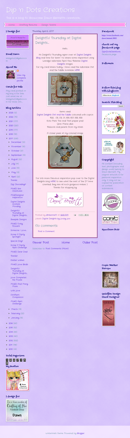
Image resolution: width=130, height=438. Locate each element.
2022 (11, 117)
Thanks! (14, 256)
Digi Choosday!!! (18, 184)
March (14, 309)
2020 (11, 125)
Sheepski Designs (19, 219)
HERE (78, 70)
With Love (15, 290)
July (13, 163)
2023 (11, 112)
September (17, 155)
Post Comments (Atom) (57, 248)
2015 (11, 327)
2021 (11, 121)
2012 (11, 340)
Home (11, 24)
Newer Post (41, 243)
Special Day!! (17, 241)
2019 (11, 130)
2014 (11, 332)
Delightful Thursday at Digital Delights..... (19, 213)
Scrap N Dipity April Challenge (19, 246)
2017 (11, 138)
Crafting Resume (28, 24)
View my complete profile (21, 78)
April (14, 176)
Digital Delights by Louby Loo (56, 218)
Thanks (14, 180)
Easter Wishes (17, 260)
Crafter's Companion (17, 296)
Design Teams (48, 24)
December (16, 142)
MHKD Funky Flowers (17, 224)
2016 (11, 323)
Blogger (80, 433)
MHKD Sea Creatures (16, 189)
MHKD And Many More (19, 285)
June (13, 168)
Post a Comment (46, 231)
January (15, 317)
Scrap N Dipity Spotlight (18, 235)
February (16, 313)
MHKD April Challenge (16, 302)
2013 (11, 336)
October (15, 150)
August (14, 159)
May (13, 172)
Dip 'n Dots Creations (40, 10)
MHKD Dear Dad (19, 251)
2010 (11, 349)
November (16, 146)
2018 (11, 134)
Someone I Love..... (19, 230)
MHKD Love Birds (19, 264)
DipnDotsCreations (111, 51)
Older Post (90, 243)
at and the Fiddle (54, 114)
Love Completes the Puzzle (18, 278)
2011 (11, 344)
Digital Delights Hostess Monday (18, 204)
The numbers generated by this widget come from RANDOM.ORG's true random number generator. (110, 249)
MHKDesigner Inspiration (17, 196)
